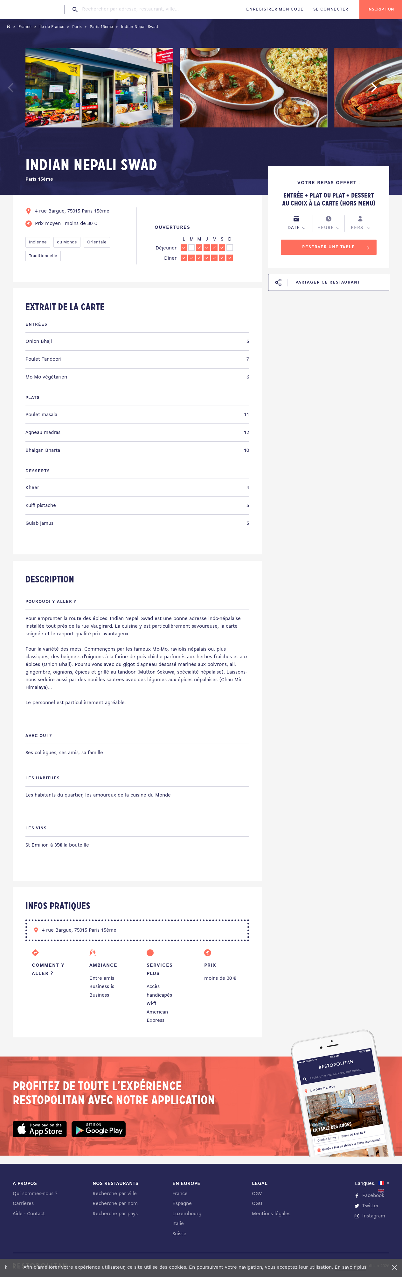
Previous (25, 90)
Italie (178, 1223)
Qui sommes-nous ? (35, 1193)
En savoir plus (350, 1267)
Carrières (23, 1203)
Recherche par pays (115, 1213)
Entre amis (101, 978)
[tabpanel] (99, 89)
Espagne (182, 1203)
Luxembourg (186, 1213)
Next (383, 90)
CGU (257, 1203)
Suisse (179, 1234)
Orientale (97, 242)
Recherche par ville (115, 1193)
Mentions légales (271, 1213)
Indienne (38, 242)
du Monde (67, 242)
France (180, 1193)
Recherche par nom (115, 1203)
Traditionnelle (43, 256)
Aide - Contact (29, 1213)
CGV (257, 1193)
